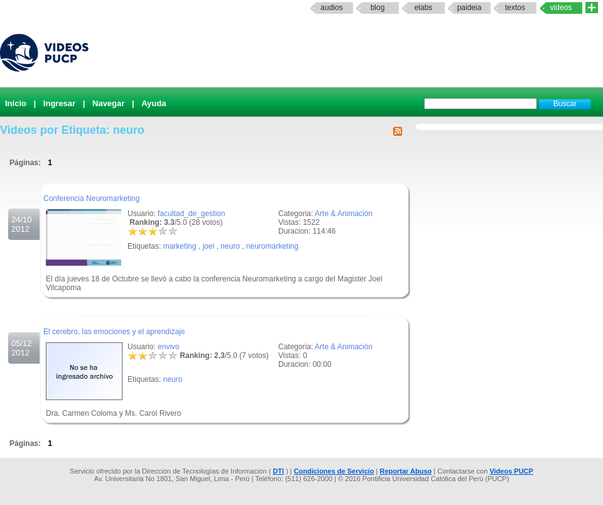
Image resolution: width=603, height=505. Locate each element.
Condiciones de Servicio (334, 471)
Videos (561, 7)
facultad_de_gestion (191, 213)
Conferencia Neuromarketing (91, 198)
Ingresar (59, 103)
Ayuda (153, 103)
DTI (278, 471)
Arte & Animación (343, 213)
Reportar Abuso (406, 471)
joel (208, 246)
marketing (180, 246)
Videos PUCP (511, 471)
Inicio (15, 103)
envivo (169, 346)
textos (515, 7)
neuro (230, 246)
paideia (469, 7)
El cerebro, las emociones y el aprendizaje (114, 331)
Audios (331, 7)
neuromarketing (272, 246)
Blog (378, 7)
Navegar (108, 103)
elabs (424, 7)
